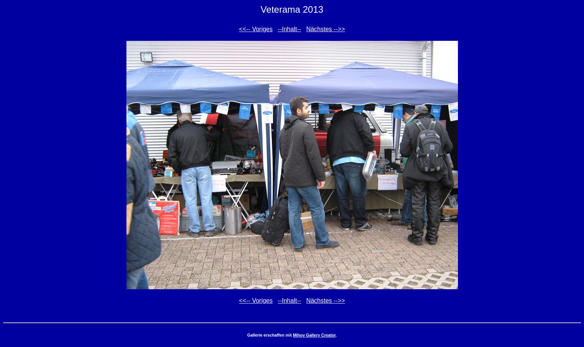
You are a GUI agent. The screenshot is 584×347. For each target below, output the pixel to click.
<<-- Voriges (256, 29)
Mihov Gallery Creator (314, 335)
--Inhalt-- (289, 29)
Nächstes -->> (325, 29)
